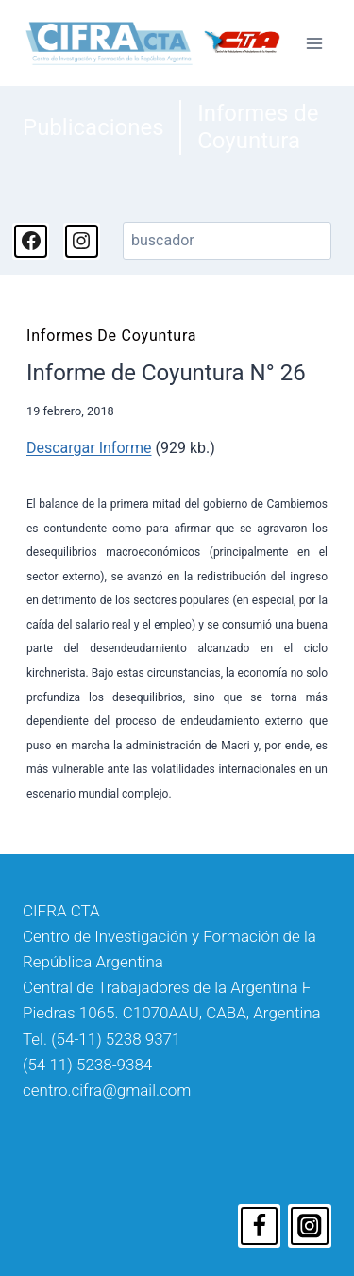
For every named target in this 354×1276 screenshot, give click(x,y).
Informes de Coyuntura (257, 127)
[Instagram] (309, 1226)
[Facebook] (259, 1226)
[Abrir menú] (313, 43)
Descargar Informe (88, 448)
